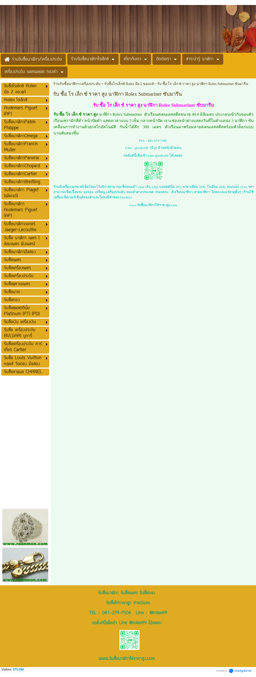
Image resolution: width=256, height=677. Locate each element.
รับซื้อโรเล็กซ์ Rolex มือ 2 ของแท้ (129, 84)
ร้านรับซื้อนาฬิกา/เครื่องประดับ (76, 84)
